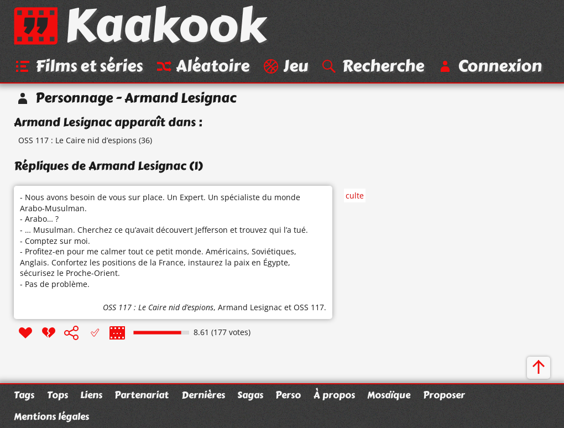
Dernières (203, 395)
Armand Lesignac (250, 307)
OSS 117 (309, 307)
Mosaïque (388, 395)
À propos (334, 395)
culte (355, 195)
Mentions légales (51, 416)
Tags (24, 395)
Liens (91, 395)
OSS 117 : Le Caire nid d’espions (77, 140)
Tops (57, 395)
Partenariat (141, 395)
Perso (288, 395)
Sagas (250, 395)
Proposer (444, 395)
